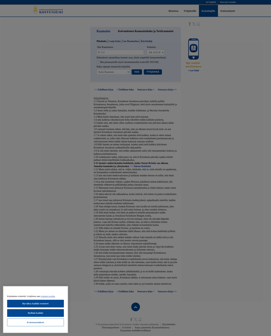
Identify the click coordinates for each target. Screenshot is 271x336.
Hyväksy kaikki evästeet (35, 303)
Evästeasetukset (35, 322)
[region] (35, 309)
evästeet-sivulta (48, 296)
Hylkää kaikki (35, 313)
